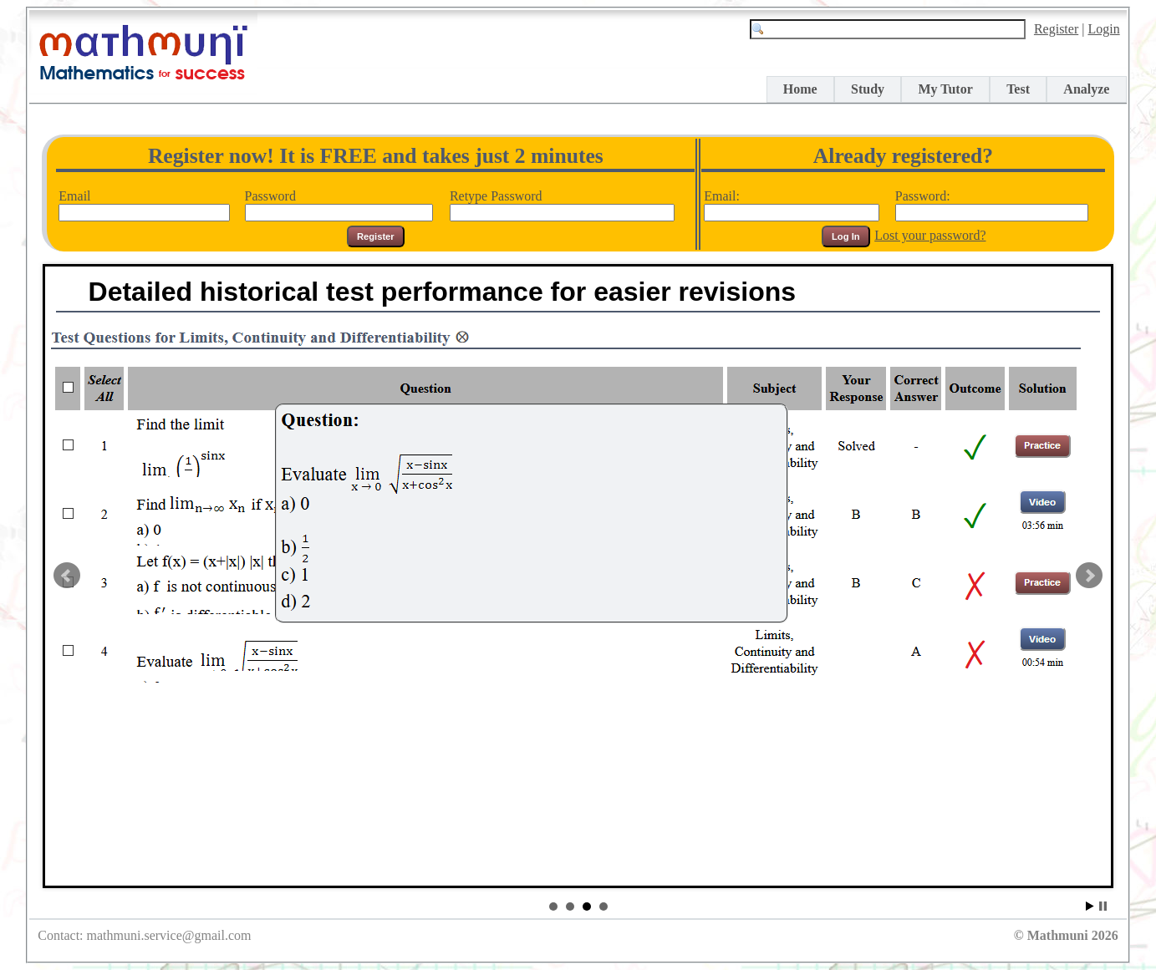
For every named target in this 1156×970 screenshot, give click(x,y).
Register (1056, 29)
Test (1018, 89)
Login (1103, 29)
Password (339, 204)
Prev (66, 575)
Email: (791, 204)
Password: (991, 204)
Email (144, 204)
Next (1089, 575)
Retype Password (562, 204)
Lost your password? (929, 235)
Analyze (1086, 89)
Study (867, 89)
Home (800, 89)
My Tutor (945, 89)
